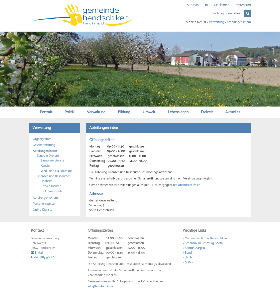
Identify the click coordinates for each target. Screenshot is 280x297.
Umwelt (149, 112)
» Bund (187, 252)
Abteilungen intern (239, 22)
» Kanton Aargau (194, 248)
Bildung (124, 112)
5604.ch (190, 262)
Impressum (243, 5)
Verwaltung (216, 22)
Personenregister (44, 203)
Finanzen (46, 181)
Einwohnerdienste (52, 160)
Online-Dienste (42, 209)
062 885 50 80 (43, 257)
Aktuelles (232, 112)
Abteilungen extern (45, 197)
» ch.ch (187, 257)
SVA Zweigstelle (51, 191)
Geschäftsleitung (44, 145)
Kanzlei (45, 165)
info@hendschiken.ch (186, 185)
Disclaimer (221, 5)
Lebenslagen (178, 112)
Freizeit (207, 112)
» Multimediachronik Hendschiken (205, 238)
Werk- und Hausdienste (56, 171)
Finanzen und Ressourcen (53, 176)
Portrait (46, 112)
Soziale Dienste (51, 186)
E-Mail (37, 252)
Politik (69, 112)
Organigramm (42, 139)
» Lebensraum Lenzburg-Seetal (203, 243)
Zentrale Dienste (48, 155)
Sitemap (193, 5)
